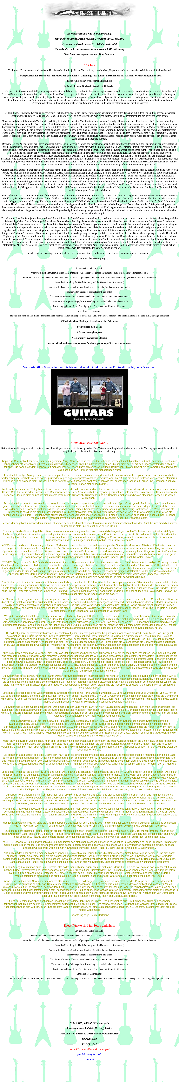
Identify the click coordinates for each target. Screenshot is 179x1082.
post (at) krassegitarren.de (89, 1054)
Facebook (89, 1059)
